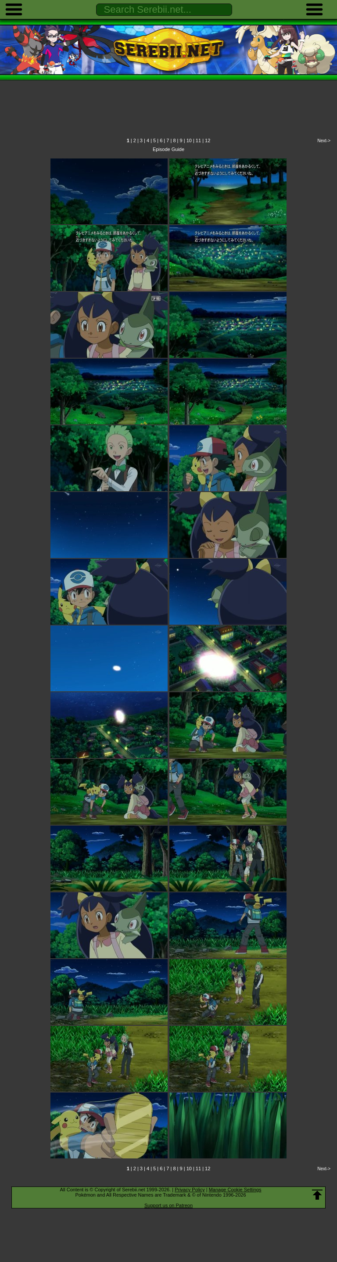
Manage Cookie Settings (235, 1189)
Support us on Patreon (168, 1205)
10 (189, 140)
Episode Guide (168, 149)
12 (207, 140)
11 (198, 140)
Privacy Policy (189, 1189)
